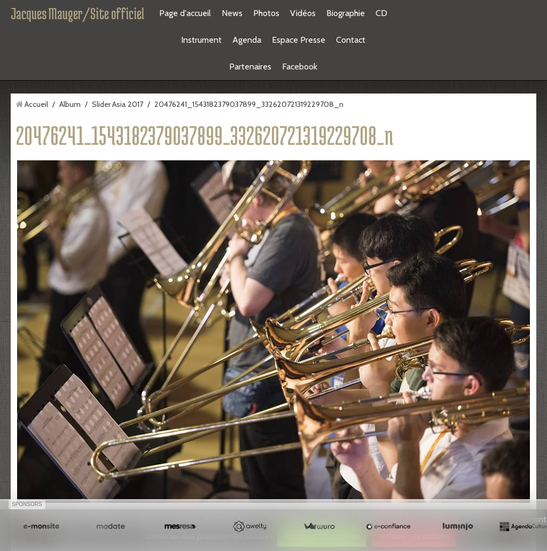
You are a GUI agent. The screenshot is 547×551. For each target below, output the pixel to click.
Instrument (201, 40)
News (232, 13)
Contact (350, 40)
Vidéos (303, 13)
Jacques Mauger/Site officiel (77, 13)
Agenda (246, 40)
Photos (266, 13)
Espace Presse (298, 40)
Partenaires (250, 66)
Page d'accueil (185, 13)
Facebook (299, 66)
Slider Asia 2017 (117, 104)
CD (381, 13)
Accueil (36, 104)
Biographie (345, 13)
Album (70, 104)
